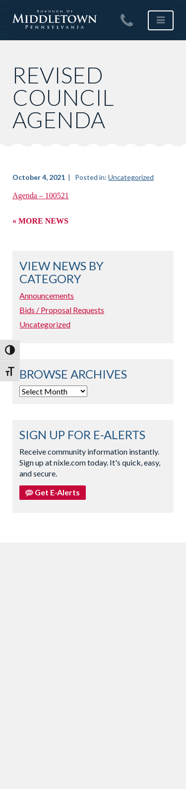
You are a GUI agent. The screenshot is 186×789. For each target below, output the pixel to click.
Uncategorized (131, 177)
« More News (40, 221)
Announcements (46, 295)
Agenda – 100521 (40, 195)
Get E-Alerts (52, 492)
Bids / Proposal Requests (61, 310)
